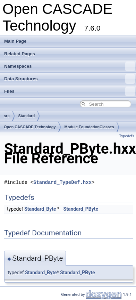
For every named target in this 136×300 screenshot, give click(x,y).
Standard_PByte (80, 209)
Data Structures (69, 79)
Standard (26, 116)
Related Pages (19, 53)
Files (69, 91)
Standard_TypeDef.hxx (62, 182)
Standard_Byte (40, 209)
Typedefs (126, 136)
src (7, 116)
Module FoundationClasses (89, 127)
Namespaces (69, 66)
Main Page (15, 41)
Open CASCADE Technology (30, 127)
